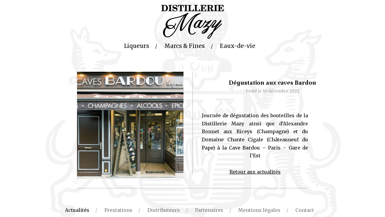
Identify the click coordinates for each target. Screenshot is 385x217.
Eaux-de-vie (237, 45)
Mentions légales (259, 210)
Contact (304, 210)
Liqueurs (136, 45)
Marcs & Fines (184, 45)
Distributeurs (163, 210)
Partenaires (209, 210)
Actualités (77, 210)
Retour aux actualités (255, 172)
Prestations (118, 210)
